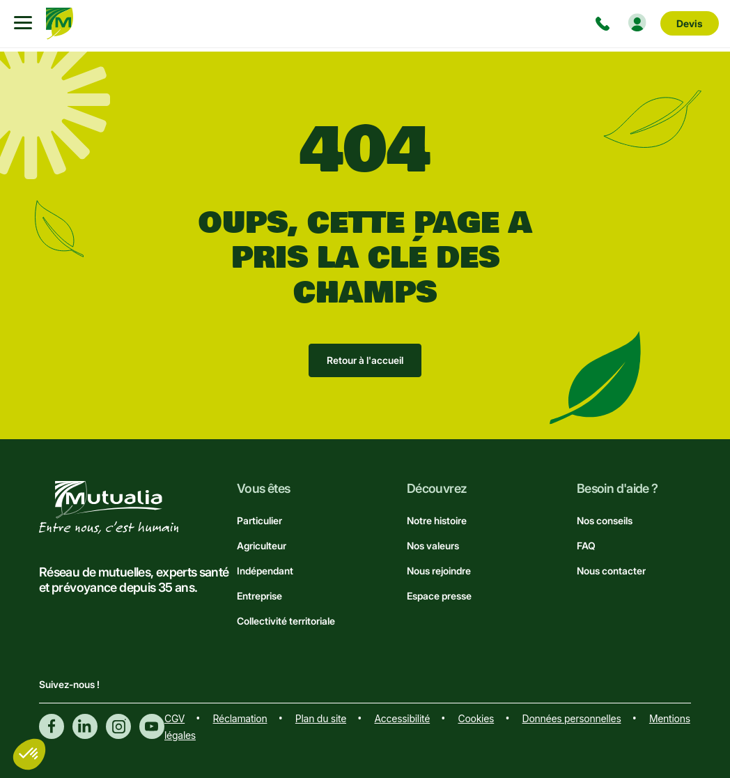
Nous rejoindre (439, 571)
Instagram (118, 726)
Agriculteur (261, 545)
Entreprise (259, 596)
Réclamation (240, 718)
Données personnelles (571, 718)
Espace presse (439, 596)
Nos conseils (604, 520)
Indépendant (265, 571)
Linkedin (85, 726)
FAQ (586, 545)
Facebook (51, 726)
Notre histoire (437, 520)
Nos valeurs (433, 545)
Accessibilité (402, 718)
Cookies (476, 718)
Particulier (259, 520)
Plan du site (320, 718)
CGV (174, 718)
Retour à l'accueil (365, 360)
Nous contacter (611, 571)
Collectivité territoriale (286, 621)
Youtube (151, 726)
